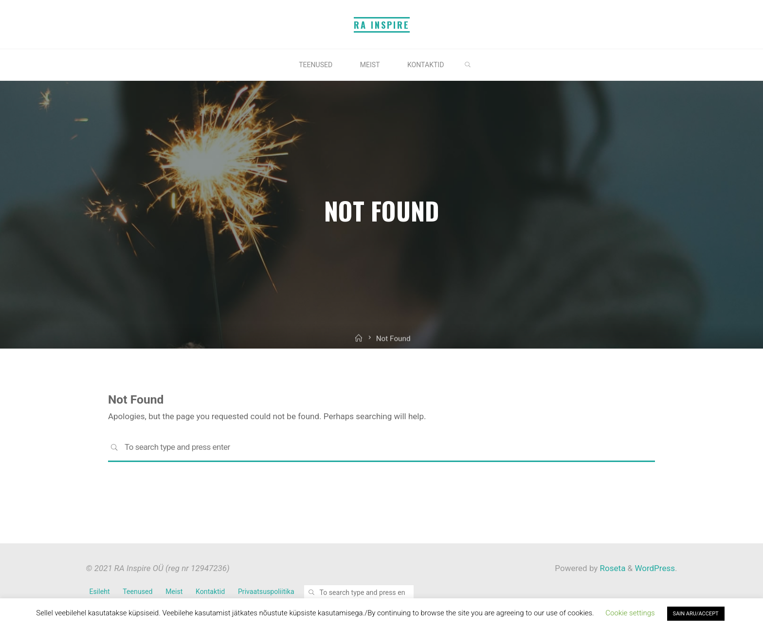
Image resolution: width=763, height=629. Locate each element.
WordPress (655, 568)
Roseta (611, 568)
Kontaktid (210, 591)
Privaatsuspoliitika (266, 591)
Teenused (137, 591)
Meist (173, 591)
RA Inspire (381, 24)
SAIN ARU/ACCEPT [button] (696, 613)
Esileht (100, 591)
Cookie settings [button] (629, 613)
